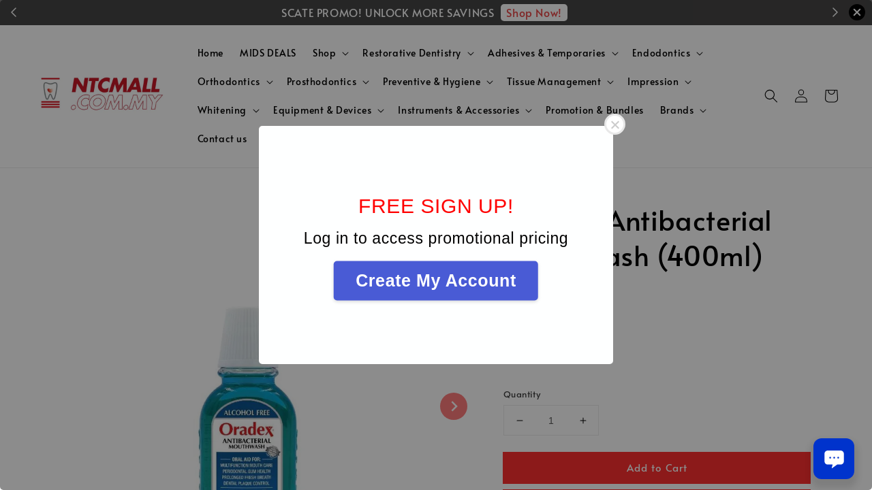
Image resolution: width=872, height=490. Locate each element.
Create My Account (436, 280)
